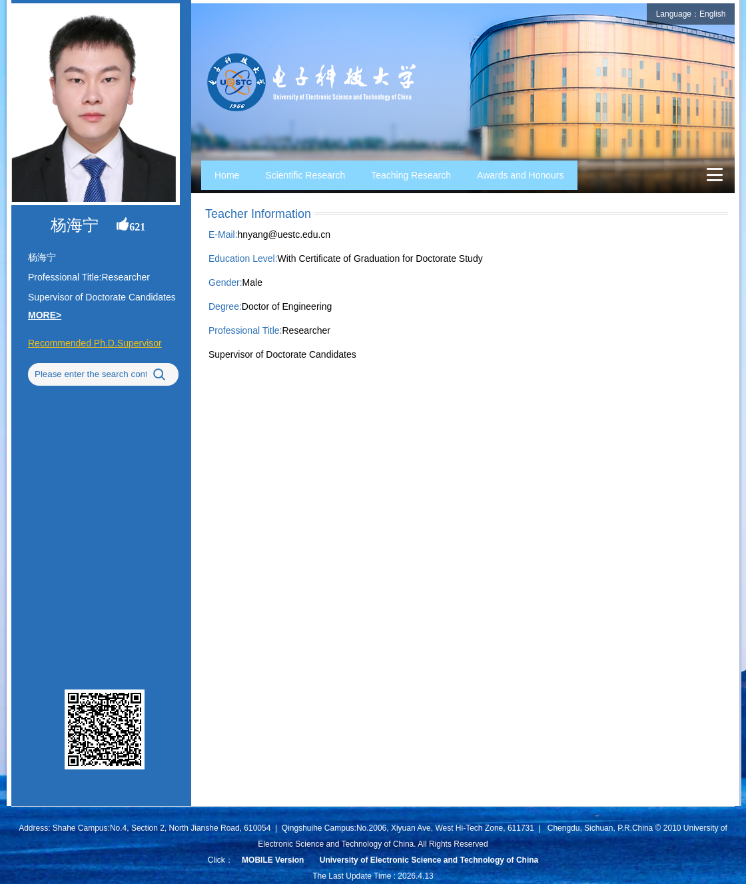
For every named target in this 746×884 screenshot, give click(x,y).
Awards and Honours (520, 175)
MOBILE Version (273, 860)
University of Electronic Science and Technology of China (429, 860)
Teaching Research (411, 175)
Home (226, 175)
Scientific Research (305, 175)
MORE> (44, 315)
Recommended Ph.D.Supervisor (95, 343)
